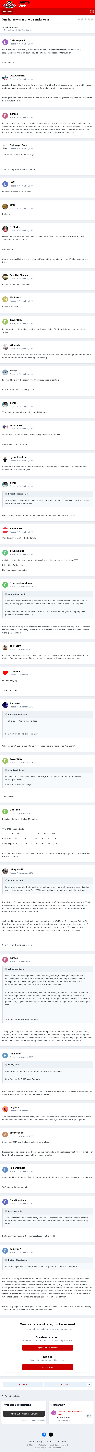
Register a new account (47, 1347)
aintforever (16, 1132)
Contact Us (50, 1441)
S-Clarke (15, 227)
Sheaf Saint (65, 1417)
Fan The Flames (19, 275)
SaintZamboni (18, 1200)
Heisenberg (16, 671)
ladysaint (15, 1107)
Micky (13, 370)
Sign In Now (47, 1367)
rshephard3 (16, 869)
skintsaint (15, 645)
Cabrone (15, 809)
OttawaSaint (17, 75)
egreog (14, 113)
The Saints (26, 30)
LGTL (13, 182)
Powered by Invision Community (47, 1448)
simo (12, 204)
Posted (22, 44)
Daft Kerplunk (11, 27)
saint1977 (15, 1248)
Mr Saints (15, 297)
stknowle (15, 345)
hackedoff (16, 1053)
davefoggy (16, 319)
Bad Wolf (15, 703)
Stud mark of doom (21, 583)
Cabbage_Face (18, 145)
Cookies (62, 1441)
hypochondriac (18, 457)
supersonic (16, 425)
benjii (13, 402)
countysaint (17, 550)
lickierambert (17, 1167)
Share (23, 1384)
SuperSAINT (17, 528)
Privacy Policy (35, 1441)
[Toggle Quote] (6, 494)
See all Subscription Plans (33, 1420)
